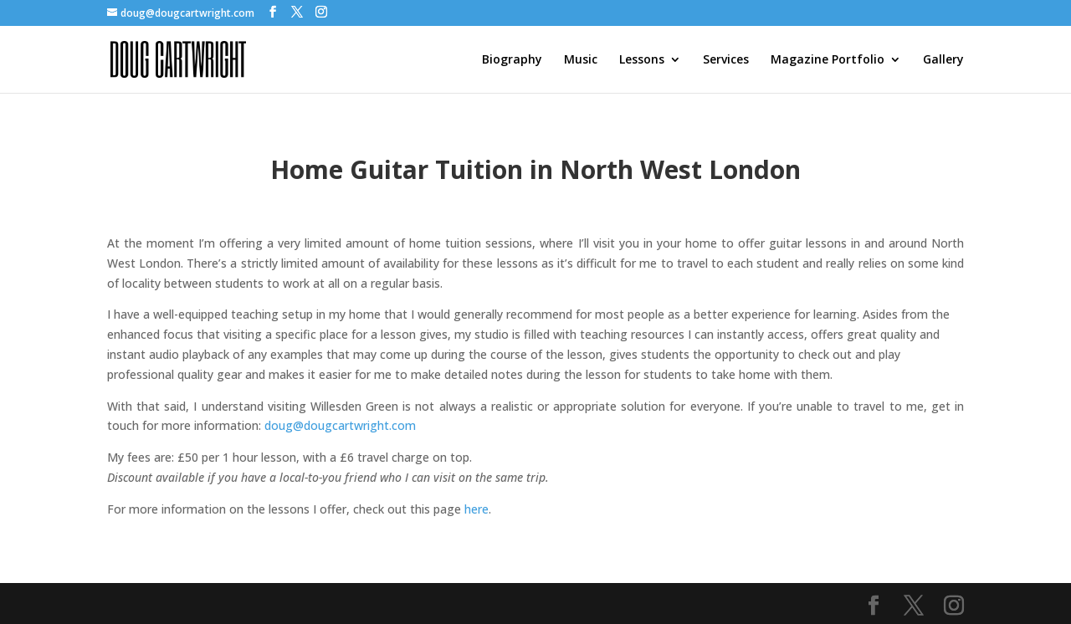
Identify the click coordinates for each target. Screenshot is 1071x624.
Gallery (943, 60)
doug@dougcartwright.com (340, 425)
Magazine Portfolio (827, 60)
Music (580, 60)
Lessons (641, 60)
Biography (512, 60)
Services (726, 60)
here (476, 509)
